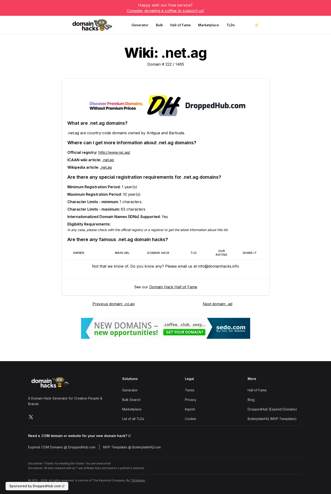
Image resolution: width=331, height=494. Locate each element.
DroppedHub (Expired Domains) (272, 409)
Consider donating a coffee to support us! (165, 10)
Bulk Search (131, 400)
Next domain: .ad (217, 304)
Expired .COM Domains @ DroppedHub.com (61, 447)
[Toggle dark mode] (256, 25)
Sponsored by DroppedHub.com (37, 486)
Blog (251, 400)
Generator (139, 25)
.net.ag (108, 160)
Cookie (190, 419)
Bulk (159, 25)
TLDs (230, 25)
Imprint (190, 409)
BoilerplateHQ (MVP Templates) (272, 419)
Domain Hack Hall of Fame (173, 287)
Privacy (190, 400)
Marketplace (208, 25)
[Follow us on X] (31, 417)
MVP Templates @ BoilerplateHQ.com (132, 447)
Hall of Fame (180, 25)
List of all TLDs (133, 419)
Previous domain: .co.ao (113, 304)
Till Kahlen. (138, 480)
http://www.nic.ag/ (114, 152)
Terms (189, 390)
